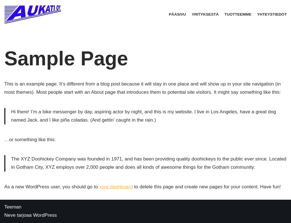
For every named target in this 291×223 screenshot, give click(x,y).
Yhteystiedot (272, 14)
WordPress (45, 215)
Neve (10, 215)
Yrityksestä (205, 14)
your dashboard (116, 186)
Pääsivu (177, 14)
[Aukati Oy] (34, 14)
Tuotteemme (238, 14)
